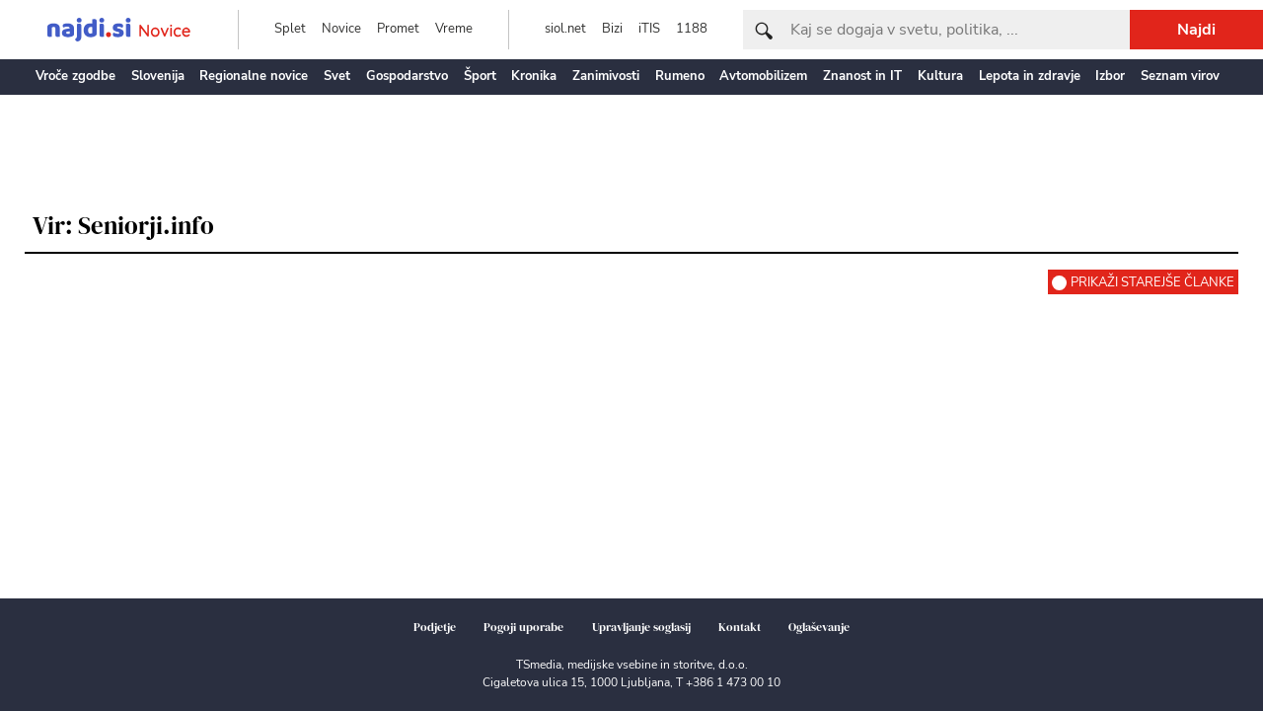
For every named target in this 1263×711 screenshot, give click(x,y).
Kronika (534, 76)
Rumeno (680, 76)
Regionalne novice (253, 76)
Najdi (1196, 29)
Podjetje (434, 627)
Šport (480, 76)
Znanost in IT (862, 76)
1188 (691, 29)
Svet (337, 76)
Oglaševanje (819, 627)
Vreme (454, 29)
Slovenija (158, 76)
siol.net (565, 29)
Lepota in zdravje (1029, 76)
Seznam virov (1180, 76)
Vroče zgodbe (75, 76)
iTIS (649, 29)
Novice (341, 29)
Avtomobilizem (763, 76)
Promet (398, 29)
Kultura (940, 76)
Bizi (612, 29)
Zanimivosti (605, 76)
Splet (290, 29)
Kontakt (739, 627)
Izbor (1110, 76)
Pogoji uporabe (523, 627)
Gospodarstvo (407, 76)
